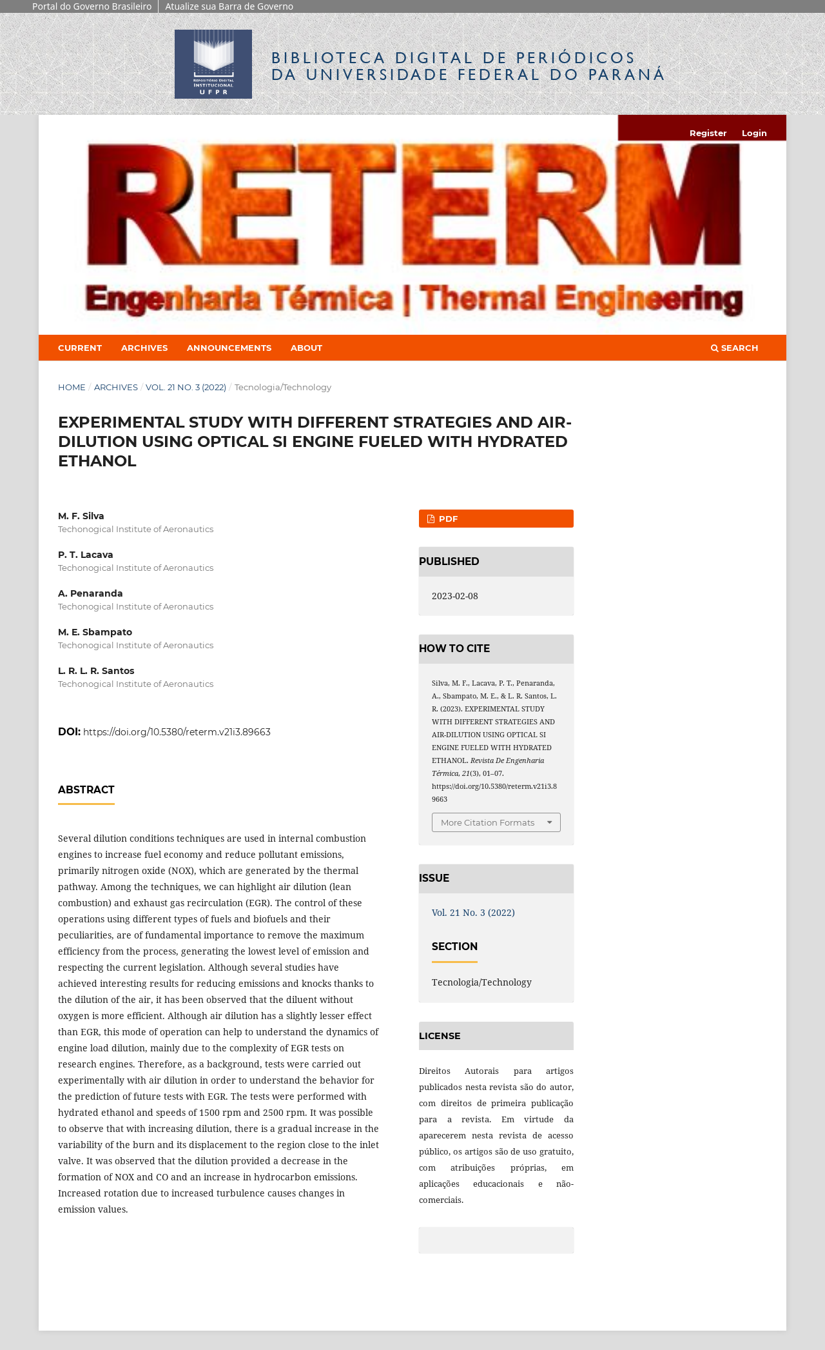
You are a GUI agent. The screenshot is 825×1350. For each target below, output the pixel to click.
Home (72, 387)
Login (754, 133)
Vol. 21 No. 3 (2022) (186, 387)
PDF (447, 518)
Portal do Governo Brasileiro (91, 6)
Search (735, 347)
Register (708, 133)
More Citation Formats (487, 822)
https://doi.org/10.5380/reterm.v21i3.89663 (177, 732)
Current (80, 347)
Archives (144, 347)
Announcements (229, 347)
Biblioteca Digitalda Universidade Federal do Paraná (469, 66)
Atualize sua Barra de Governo (229, 6)
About (306, 347)
